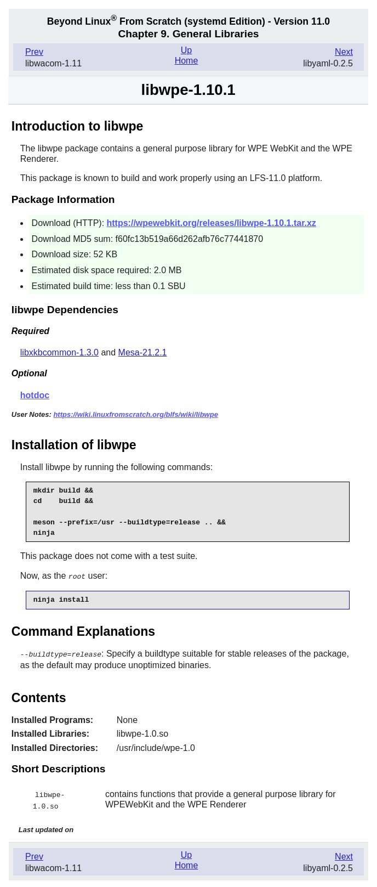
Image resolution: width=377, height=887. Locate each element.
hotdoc (34, 395)
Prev (34, 52)
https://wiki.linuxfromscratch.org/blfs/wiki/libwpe (135, 414)
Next (344, 52)
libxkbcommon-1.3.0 (59, 352)
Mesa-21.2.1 (142, 352)
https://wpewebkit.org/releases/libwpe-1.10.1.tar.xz (211, 223)
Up (186, 50)
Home (186, 60)
